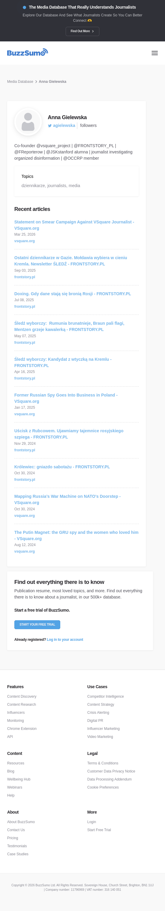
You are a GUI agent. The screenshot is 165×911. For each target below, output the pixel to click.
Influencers (16, 713)
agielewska (61, 125)
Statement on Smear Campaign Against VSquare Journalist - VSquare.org (74, 225)
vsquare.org (24, 241)
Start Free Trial (99, 830)
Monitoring (15, 721)
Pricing (12, 838)
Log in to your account (65, 640)
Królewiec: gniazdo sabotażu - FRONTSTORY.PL (62, 466)
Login (91, 822)
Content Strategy (100, 704)
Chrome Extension (22, 729)
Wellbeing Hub (18, 779)
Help (11, 795)
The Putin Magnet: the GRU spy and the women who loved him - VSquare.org (76, 535)
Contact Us (16, 830)
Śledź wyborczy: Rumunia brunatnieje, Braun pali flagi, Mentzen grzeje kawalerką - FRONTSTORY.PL (69, 326)
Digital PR (95, 721)
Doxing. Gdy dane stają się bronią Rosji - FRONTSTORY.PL (72, 293)
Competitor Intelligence (105, 696)
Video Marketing (100, 737)
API (10, 737)
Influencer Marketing (103, 729)
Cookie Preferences (103, 787)
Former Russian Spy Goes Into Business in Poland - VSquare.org (66, 398)
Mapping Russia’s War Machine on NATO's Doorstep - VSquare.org (67, 499)
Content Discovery (21, 696)
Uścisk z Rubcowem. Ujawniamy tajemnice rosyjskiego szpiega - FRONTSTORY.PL (69, 433)
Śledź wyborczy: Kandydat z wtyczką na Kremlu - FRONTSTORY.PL (63, 362)
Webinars (14, 787)
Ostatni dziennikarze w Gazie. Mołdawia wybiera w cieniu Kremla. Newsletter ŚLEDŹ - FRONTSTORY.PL (70, 260)
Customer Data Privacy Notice (111, 771)
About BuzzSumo (21, 822)
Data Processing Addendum (109, 779)
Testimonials (17, 846)
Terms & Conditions (102, 763)
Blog (10, 771)
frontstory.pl (24, 277)
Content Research (21, 704)
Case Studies (17, 854)
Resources (15, 763)
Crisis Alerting (98, 713)
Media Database (20, 82)
